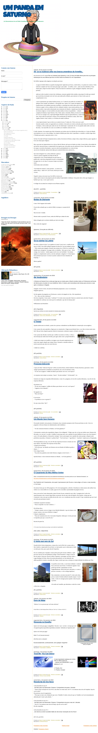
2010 (4, 156)
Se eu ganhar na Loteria (43, 241)
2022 (4, 111)
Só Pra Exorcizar (5, 189)
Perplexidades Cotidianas (45, 647)
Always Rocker (5, 165)
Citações (41, 616)
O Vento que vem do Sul (43, 541)
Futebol (3, 175)
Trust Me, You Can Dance (44, 654)
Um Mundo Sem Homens (44, 419)
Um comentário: (54, 233)
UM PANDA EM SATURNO (23, 12)
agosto (6, 123)
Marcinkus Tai (4, 180)
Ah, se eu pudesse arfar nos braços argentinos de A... (16, 130)
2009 (4, 157)
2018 (4, 117)
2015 (4, 148)
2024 (4, 108)
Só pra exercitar (46, 675)
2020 (4, 114)
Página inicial (65, 725)
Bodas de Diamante (42, 199)
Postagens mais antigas (90, 725)
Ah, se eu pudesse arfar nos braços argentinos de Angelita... (58, 72)
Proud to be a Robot (6, 185)
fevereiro (6, 127)
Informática (4, 177)
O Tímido (37, 321)
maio (5, 124)
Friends (41, 271)
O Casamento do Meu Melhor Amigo (49, 472)
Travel (2, 191)
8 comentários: (54, 192)
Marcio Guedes (16, 272)
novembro (6, 122)
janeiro (6, 129)
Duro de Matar (39, 600)
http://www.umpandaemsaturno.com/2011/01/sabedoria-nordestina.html (49, 478)
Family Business (43, 193)
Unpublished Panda (6, 193)
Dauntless (4, 219)
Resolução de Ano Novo (44, 682)
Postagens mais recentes (41, 725)
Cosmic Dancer (43, 357)
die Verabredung (40, 277)
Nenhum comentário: (56, 270)
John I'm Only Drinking (7, 178)
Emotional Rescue (44, 234)
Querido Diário (5, 186)
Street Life (3, 190)
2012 (4, 153)
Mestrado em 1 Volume (51, 315)
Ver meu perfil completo (7, 285)
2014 (4, 150)
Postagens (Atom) (44, 729)
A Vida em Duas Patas (6, 164)
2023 (4, 110)
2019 (4, 116)
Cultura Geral (42, 315)
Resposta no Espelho (42, 622)
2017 (4, 119)
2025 (4, 106)
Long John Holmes (6, 179)
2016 (4, 120)
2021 (4, 112)
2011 (4, 154)
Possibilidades (4, 184)
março (5, 126)
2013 (4, 151)
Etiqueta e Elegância (6, 172)
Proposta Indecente (42, 364)
